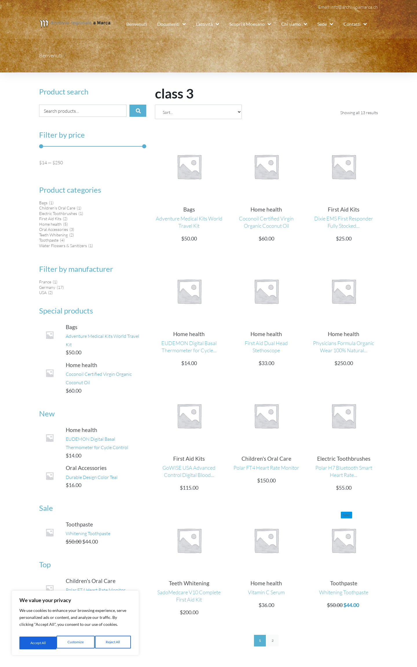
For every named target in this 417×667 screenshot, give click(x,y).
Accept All (113, 642)
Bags (76, 327)
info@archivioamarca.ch (354, 7)
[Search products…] (79, 111)
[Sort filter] (198, 112)
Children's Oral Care (95, 591)
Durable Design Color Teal (100, 478)
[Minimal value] (92, 146)
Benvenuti (50, 55)
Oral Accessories (91, 469)
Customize (37, 642)
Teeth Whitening (189, 583)
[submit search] (134, 111)
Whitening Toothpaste (95, 539)
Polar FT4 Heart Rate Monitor (266, 467)
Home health (86, 365)
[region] (75, 625)
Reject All (75, 642)
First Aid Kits (343, 209)
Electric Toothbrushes (343, 458)
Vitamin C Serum (266, 592)
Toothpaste (84, 530)
